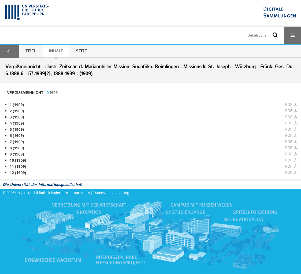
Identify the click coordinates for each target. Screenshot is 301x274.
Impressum (81, 192)
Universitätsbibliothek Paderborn (41, 192)
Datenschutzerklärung (111, 192)
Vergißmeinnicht (25, 93)
